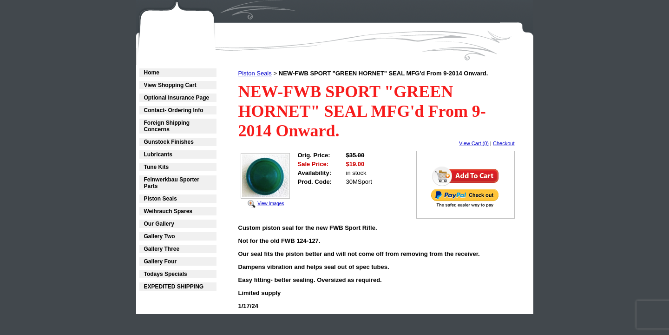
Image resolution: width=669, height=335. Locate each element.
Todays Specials (165, 274)
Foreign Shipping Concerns (167, 126)
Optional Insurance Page (177, 97)
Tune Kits (156, 167)
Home (151, 72)
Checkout (503, 143)
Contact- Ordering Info (173, 110)
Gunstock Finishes (169, 142)
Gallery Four (160, 261)
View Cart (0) (474, 143)
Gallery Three (162, 249)
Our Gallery (159, 224)
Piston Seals (160, 198)
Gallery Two (159, 236)
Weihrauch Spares (168, 211)
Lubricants (158, 154)
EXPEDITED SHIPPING (174, 286)
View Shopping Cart (170, 85)
